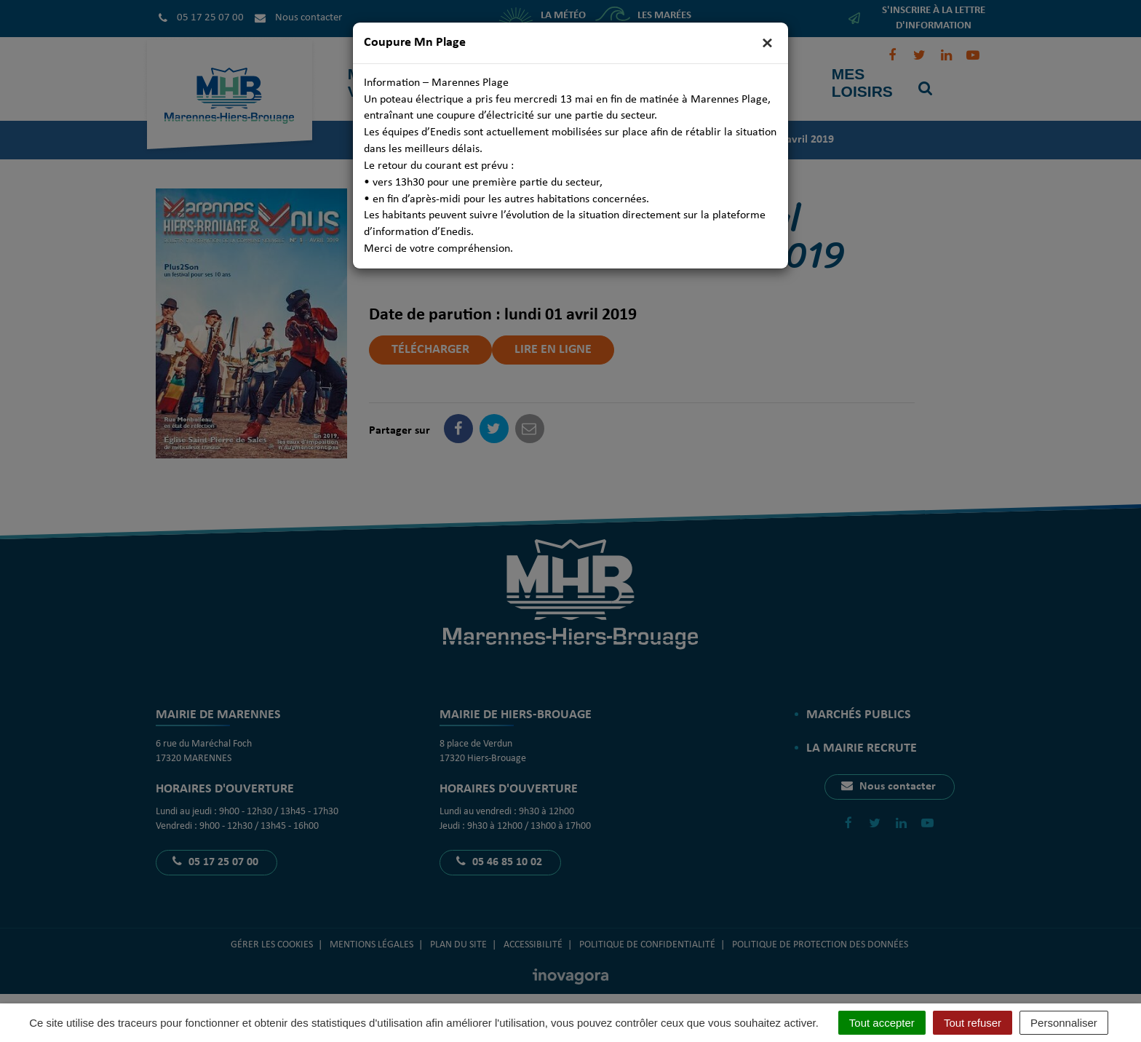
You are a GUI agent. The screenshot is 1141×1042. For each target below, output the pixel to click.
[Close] (767, 44)
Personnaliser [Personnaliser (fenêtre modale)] (1063, 1023)
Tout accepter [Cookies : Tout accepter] (882, 1023)
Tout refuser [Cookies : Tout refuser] (972, 1023)
